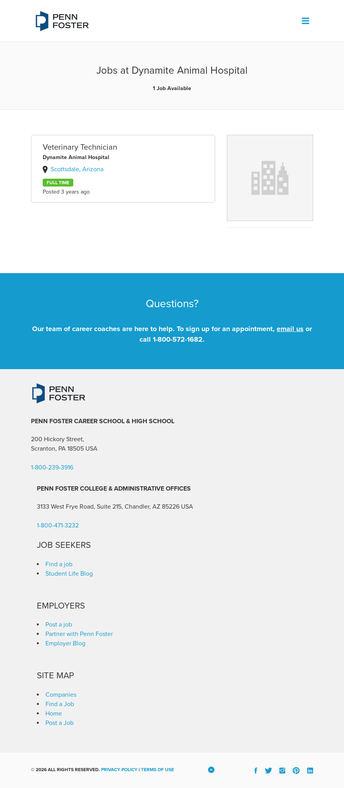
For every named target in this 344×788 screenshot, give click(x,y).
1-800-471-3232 (58, 525)
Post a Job (59, 723)
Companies (60, 695)
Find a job (58, 564)
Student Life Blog (69, 574)
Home (53, 713)
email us (290, 328)
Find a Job (59, 704)
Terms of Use (157, 769)
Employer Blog (65, 643)
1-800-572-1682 (178, 339)
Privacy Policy (119, 769)
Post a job (58, 625)
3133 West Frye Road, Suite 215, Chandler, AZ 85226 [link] (108, 507)
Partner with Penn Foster (79, 634)
